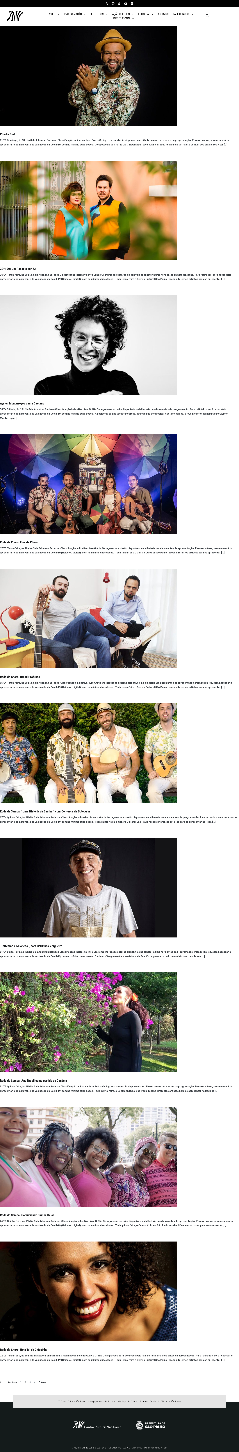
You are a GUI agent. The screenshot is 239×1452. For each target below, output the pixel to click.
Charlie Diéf (7, 134)
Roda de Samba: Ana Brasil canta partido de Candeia (33, 1080)
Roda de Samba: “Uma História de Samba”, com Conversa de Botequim (45, 811)
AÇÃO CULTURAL (123, 14)
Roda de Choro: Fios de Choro (18, 542)
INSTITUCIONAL (123, 18)
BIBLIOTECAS (99, 14)
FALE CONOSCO (183, 14)
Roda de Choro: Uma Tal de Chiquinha (23, 1350)
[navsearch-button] (207, 16)
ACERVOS (163, 14)
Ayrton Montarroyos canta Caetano (22, 403)
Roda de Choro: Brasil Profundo (20, 677)
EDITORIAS (145, 14)
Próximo (42, 1382)
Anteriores (12, 1382)
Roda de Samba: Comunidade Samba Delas (27, 1215)
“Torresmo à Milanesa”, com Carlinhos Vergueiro (31, 946)
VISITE (54, 14)
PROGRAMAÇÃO (74, 14)
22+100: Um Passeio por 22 (18, 269)
